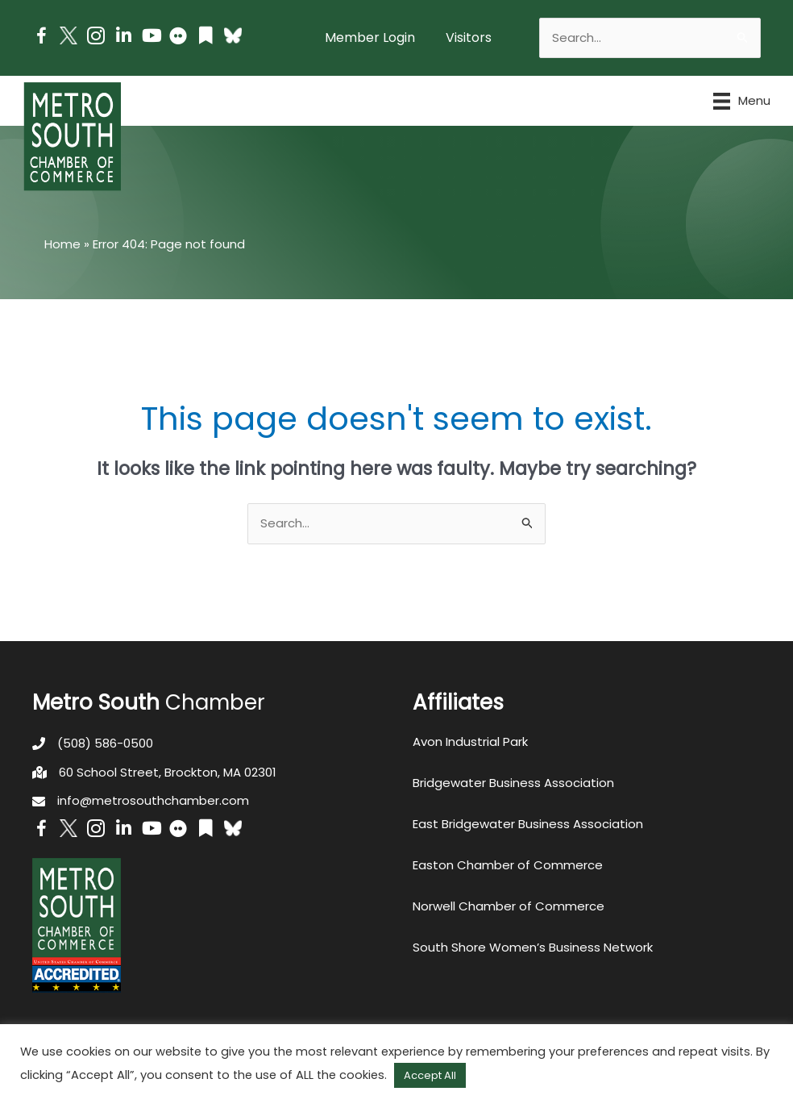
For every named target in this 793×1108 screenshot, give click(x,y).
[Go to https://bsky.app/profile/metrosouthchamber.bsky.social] (233, 35)
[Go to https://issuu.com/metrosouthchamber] (205, 37)
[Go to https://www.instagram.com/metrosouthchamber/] (96, 38)
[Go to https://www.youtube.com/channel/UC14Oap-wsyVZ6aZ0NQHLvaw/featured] (151, 37)
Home (62, 243)
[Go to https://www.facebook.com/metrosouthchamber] (41, 38)
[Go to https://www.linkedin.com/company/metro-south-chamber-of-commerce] (123, 37)
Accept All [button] (430, 1075)
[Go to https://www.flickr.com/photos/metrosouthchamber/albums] (178, 38)
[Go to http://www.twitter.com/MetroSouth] (68, 35)
